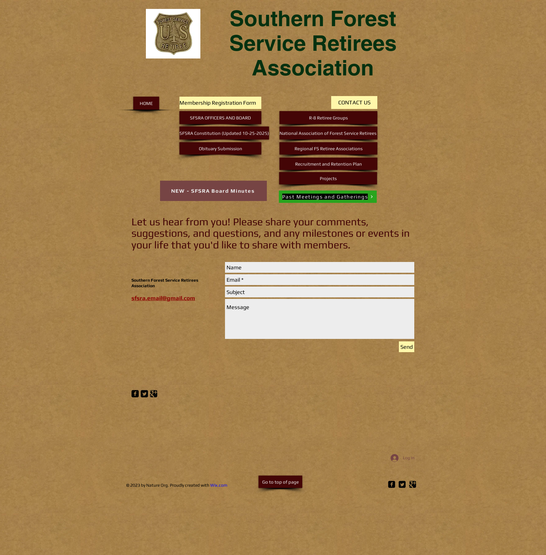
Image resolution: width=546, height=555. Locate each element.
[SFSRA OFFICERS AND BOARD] (220, 117)
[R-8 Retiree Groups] (328, 117)
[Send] (406, 346)
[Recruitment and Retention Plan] (328, 164)
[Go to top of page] (280, 482)
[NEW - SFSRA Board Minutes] (213, 191)
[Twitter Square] (402, 484)
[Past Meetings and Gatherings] (328, 197)
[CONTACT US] (354, 102)
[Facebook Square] (391, 484)
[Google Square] (412, 484)
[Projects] (328, 178)
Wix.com (218, 485)
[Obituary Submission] (220, 148)
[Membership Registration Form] (220, 103)
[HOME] (146, 103)
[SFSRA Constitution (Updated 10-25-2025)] (224, 133)
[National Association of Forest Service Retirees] (328, 133)
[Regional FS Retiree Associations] (328, 148)
